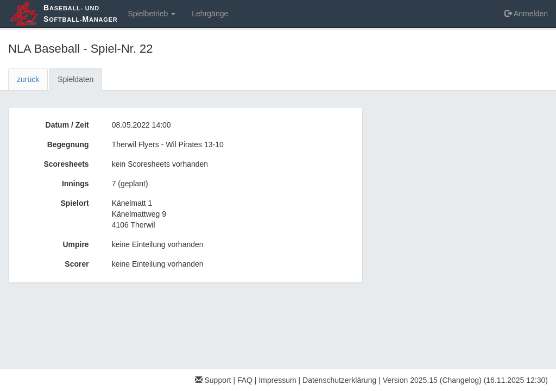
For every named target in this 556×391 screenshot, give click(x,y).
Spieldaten (75, 79)
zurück (28, 79)
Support (213, 380)
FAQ (244, 380)
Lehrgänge (210, 13)
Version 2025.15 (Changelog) (432, 380)
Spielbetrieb (151, 13)
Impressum (277, 380)
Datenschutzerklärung (339, 380)
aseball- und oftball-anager (80, 13)
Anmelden (526, 13)
